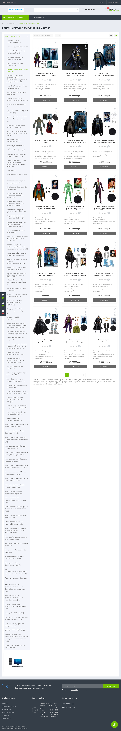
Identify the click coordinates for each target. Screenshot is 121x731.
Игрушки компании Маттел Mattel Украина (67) (15, 473)
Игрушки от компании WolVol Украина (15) (16, 516)
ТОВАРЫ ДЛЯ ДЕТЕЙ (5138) (15, 630)
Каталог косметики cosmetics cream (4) (16, 544)
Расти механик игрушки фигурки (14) (15, 339)
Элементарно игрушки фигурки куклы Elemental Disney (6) (15, 400)
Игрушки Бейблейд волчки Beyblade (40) (14, 141)
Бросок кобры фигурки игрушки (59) (15, 64)
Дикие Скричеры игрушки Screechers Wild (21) (16, 126)
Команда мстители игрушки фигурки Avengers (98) (16, 155)
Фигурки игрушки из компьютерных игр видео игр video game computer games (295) (16, 637)
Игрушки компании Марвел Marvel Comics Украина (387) (16, 466)
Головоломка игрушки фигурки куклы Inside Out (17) (17, 99)
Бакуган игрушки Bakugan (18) (17, 47)
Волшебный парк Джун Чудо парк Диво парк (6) (17, 87)
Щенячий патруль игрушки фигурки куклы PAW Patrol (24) (17, 392)
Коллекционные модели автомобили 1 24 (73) (14, 557)
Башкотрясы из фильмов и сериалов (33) (15, 646)
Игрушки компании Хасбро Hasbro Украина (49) (15, 486)
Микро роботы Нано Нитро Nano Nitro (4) (16, 231)
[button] (9, 2)
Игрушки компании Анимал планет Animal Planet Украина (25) (16, 439)
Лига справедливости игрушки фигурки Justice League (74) (15, 195)
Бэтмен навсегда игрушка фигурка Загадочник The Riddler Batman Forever (75, 209)
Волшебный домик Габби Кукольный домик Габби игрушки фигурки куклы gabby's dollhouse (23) (17, 79)
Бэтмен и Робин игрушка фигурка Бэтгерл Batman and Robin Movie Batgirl (75, 275)
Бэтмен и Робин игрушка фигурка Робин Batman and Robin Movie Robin (104, 275)
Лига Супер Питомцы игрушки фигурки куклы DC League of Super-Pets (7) (16, 203)
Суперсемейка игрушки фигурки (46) (15, 368)
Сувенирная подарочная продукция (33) (14, 625)
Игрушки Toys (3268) (12, 36)
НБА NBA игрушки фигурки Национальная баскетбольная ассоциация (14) (15, 587)
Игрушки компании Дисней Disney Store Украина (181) (15, 453)
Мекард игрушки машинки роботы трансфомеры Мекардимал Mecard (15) (16, 224)
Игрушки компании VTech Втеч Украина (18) (15, 432)
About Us (5, 704)
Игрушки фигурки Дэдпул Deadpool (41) (14, 419)
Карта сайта (6, 718)
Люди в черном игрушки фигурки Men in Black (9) (15, 217)
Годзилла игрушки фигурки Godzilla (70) (16, 93)
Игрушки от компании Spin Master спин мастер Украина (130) (16, 509)
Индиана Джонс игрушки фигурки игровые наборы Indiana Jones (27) (16, 148)
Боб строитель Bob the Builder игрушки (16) (15, 58)
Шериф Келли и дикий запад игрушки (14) (17, 386)
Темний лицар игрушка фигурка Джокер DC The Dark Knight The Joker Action (46, 75)
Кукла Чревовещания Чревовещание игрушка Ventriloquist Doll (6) (16, 571)
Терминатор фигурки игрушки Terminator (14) (17, 374)
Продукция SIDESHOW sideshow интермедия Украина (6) (14, 303)
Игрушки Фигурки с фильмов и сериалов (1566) (16, 538)
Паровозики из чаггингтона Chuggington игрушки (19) (17, 269)
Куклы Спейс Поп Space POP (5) (17, 176)
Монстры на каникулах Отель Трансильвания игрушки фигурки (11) (17, 239)
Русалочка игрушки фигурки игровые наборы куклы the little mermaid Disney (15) (17, 346)
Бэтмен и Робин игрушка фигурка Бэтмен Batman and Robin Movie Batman (45, 342)
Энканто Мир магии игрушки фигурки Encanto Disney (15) (17, 407)
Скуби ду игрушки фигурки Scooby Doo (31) (15, 353)
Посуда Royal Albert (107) (14, 613)
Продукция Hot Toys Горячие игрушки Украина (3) (17, 295)
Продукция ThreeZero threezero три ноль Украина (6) (17, 311)
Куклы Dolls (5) (12, 170)
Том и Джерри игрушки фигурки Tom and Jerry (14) (16, 380)
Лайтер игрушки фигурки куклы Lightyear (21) (16, 182)
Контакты (5, 715)
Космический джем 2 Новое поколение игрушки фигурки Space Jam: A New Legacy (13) (16, 163)
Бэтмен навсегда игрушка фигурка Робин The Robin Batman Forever (45, 209)
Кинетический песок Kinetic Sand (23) (15, 551)
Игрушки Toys (11, 23)
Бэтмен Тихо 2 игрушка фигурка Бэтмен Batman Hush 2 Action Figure (104, 75)
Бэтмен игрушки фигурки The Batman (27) (17, 70)
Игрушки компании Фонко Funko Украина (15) (15, 479)
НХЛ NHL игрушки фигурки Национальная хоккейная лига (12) (14, 597)
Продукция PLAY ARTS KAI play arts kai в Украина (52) (16, 618)
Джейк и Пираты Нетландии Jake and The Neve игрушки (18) (17, 119)
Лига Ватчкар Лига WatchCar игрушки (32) (17, 188)
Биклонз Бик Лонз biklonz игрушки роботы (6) (16, 52)
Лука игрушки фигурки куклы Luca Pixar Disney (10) (16, 211)
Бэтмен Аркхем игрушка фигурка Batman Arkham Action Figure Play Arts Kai (75, 75)
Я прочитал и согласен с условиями (78, 690)
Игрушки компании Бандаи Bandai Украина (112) (15, 447)
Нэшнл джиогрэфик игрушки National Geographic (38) (16, 606)
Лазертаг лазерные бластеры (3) (16, 579)
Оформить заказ (114, 10)
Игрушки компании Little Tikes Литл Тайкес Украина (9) (16, 425)
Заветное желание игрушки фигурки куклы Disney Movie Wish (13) (17, 133)
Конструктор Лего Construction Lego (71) (13, 564)
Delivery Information (9, 706)
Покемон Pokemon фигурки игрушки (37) (16, 289)
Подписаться (111, 686)
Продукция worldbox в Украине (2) (14, 318)
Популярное (39, 17)
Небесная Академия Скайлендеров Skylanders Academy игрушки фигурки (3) (17, 247)
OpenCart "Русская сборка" (17, 726)
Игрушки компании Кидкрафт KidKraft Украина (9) (16, 460)
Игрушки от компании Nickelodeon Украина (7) (14, 492)
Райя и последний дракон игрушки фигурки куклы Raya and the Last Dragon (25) (17, 325)
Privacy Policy (74, 690)
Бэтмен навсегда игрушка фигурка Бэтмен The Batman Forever (104, 142)
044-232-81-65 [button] (68, 704)
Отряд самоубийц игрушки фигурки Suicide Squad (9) (16, 254)
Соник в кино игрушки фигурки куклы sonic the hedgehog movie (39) (15, 360)
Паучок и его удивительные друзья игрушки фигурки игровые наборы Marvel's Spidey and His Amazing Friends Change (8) (17, 279)
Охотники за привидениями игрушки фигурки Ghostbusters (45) (17, 261)
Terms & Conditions (8, 712)
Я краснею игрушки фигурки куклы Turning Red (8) (17, 413)
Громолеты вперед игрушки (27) (16, 106)
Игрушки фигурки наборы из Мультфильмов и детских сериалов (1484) (16, 530)
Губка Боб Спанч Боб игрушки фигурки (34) (17, 112)
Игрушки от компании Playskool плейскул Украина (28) (15, 500)
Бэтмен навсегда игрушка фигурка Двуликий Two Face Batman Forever (104, 209)
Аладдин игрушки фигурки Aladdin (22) (14, 42)
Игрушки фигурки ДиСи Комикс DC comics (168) (14, 523)
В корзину (46, 100)
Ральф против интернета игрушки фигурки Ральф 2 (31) (17, 333)
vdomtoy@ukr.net (68, 707)
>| (83, 375)
